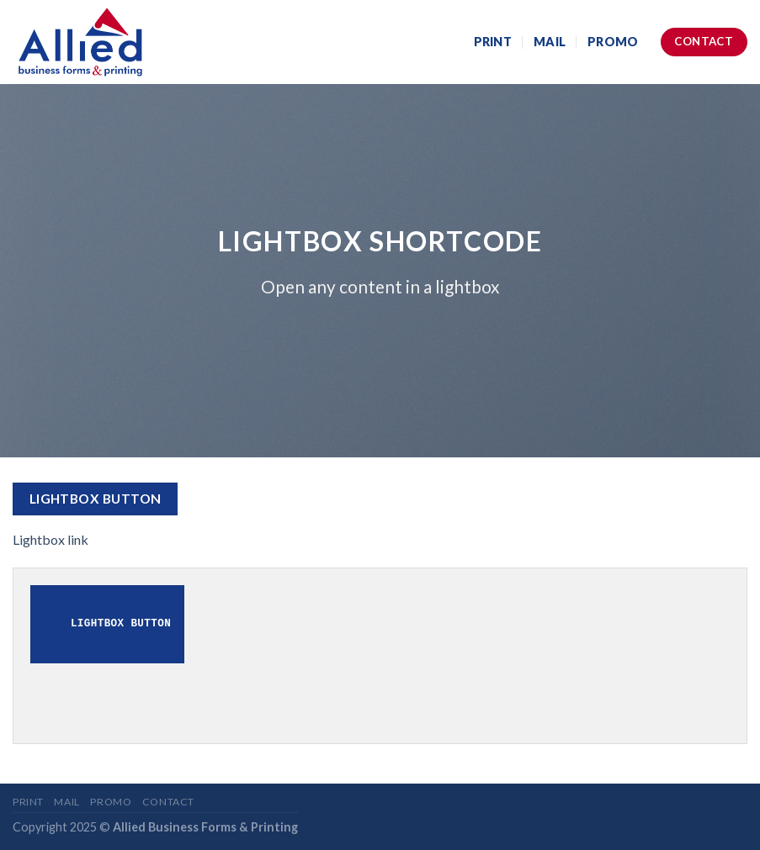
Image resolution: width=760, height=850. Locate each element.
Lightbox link (50, 539)
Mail (550, 41)
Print (493, 41)
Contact (168, 801)
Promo (612, 41)
